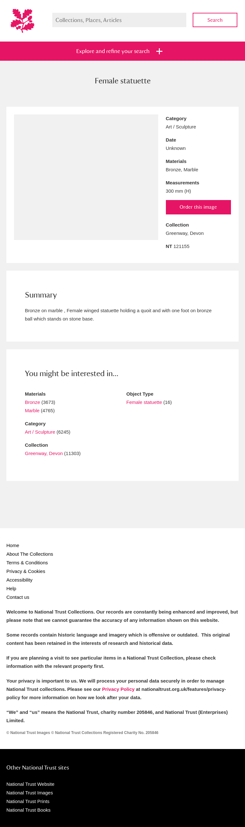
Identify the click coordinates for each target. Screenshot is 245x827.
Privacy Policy (118, 689)
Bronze (32, 402)
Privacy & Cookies (25, 571)
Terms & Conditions (27, 562)
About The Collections (29, 554)
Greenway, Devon (44, 453)
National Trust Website (30, 784)
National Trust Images (29, 792)
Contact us (17, 597)
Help (11, 588)
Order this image (198, 207)
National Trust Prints (27, 801)
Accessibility (19, 580)
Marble (32, 410)
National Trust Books (28, 810)
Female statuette (144, 402)
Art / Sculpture (40, 432)
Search (215, 20)
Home (12, 545)
